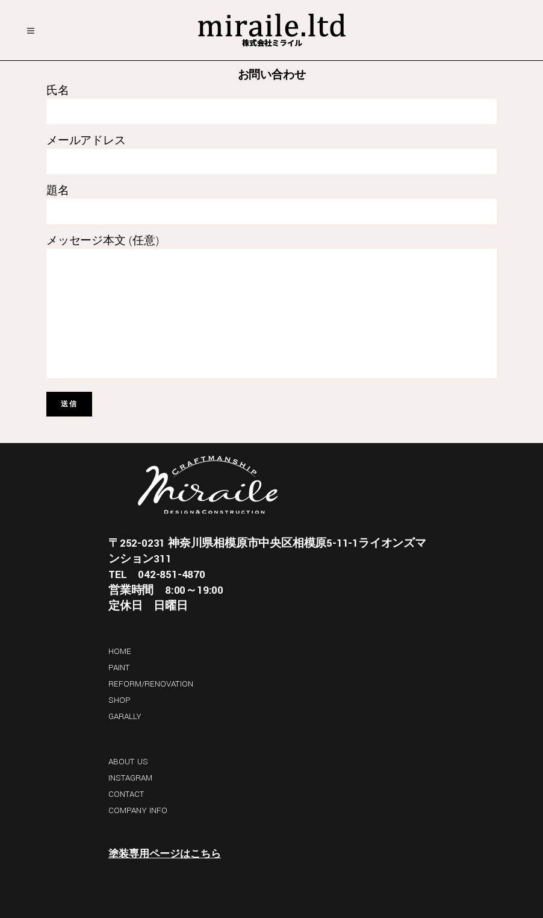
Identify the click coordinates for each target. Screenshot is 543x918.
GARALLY (124, 716)
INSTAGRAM (130, 778)
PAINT (119, 667)
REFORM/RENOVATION (150, 684)
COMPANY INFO (137, 810)
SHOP (119, 700)
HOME (119, 651)
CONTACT (126, 794)
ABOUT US (128, 761)
